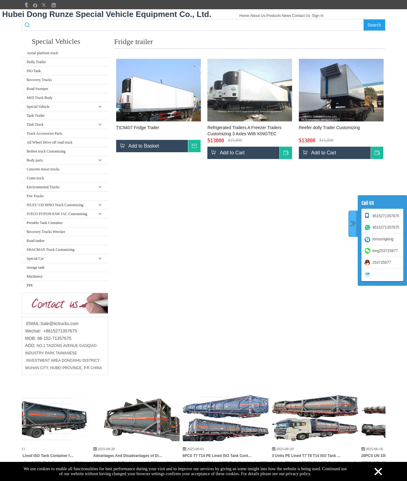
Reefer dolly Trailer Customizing (329, 127)
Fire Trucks (35, 196)
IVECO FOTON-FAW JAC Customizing (57, 214)
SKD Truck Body (40, 98)
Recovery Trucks (39, 80)
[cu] (65, 303)
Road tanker (36, 240)
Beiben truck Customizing (46, 151)
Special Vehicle (38, 106)
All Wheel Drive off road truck (50, 142)
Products (273, 16)
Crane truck (35, 178)
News (286, 16)
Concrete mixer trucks (43, 169)
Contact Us (301, 16)
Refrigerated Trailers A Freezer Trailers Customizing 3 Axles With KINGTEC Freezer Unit (244, 131)
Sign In (318, 16)
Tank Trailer (36, 115)
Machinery (35, 276)
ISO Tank (34, 71)
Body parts (35, 160)
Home (244, 16)
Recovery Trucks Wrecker (46, 232)
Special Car (35, 258)
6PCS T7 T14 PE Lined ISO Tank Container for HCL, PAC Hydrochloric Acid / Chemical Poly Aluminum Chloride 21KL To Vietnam (220, 456)
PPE (30, 285)
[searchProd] (198, 25)
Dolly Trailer (36, 62)
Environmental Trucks (43, 187)
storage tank (36, 267)
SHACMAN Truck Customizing (51, 249)
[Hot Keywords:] (374, 25)
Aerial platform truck (42, 53)
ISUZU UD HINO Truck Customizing (55, 205)
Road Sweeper (37, 89)
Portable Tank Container (45, 223)
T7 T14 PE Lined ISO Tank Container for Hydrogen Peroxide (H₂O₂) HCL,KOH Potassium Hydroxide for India (41, 456)
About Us (257, 16)
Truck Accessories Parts (44, 133)
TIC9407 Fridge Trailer (137, 127)
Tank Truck (35, 124)
